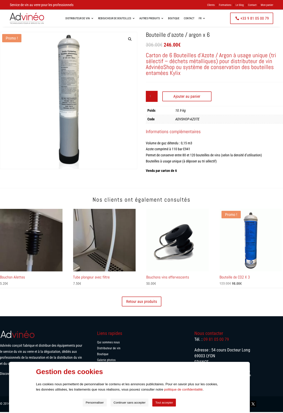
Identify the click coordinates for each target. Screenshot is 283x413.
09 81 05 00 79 (216, 340)
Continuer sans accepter (142, 402)
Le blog (240, 5)
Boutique (173, 18)
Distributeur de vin (77, 18)
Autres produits (149, 18)
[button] (129, 40)
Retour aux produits (141, 302)
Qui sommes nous (108, 343)
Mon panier (267, 5)
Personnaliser (107, 402)
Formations (225, 5)
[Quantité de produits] (152, 97)
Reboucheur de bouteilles (114, 18)
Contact (252, 5)
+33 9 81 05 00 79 (254, 18)
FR (200, 18)
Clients (211, 5)
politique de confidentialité (195, 389)
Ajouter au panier (186, 97)
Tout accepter (176, 402)
